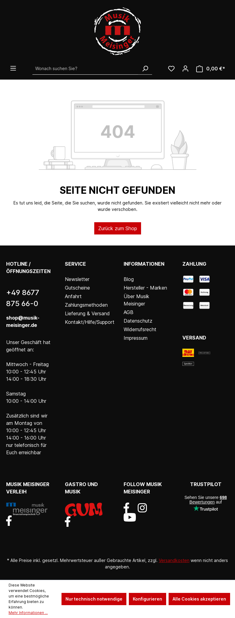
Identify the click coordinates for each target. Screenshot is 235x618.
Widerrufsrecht (140, 329)
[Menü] (13, 68)
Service (75, 264)
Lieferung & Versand (87, 313)
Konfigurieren (147, 598)
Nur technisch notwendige (93, 598)
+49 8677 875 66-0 (22, 298)
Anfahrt (73, 296)
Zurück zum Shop (117, 228)
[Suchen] (145, 68)
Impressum (135, 338)
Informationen (144, 264)
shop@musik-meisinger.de (22, 321)
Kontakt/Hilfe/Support (89, 322)
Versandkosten (174, 560)
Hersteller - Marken (145, 288)
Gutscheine (77, 288)
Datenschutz (138, 321)
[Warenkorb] (210, 69)
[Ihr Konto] (185, 68)
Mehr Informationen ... (28, 612)
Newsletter (77, 279)
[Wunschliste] (171, 68)
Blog (129, 279)
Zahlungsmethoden (86, 305)
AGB (128, 312)
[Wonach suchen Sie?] (85, 68)
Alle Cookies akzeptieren (199, 598)
